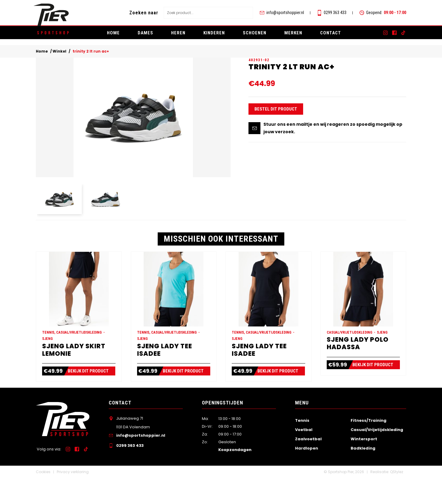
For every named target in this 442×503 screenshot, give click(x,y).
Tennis (302, 445)
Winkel (59, 52)
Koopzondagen (234, 474)
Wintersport (364, 464)
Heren (178, 33)
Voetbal (303, 454)
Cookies (43, 496)
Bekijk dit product (91, 395)
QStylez (396, 496)
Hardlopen (306, 473)
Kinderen (214, 33)
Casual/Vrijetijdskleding (377, 454)
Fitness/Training (368, 445)
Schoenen (254, 33)
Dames (145, 33)
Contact (330, 33)
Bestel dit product (275, 122)
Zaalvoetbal (308, 464)
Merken (293, 33)
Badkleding (363, 473)
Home (113, 33)
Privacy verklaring (73, 496)
